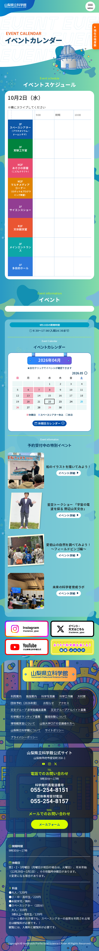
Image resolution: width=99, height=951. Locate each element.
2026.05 (77, 373)
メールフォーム (49, 824)
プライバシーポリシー (24, 737)
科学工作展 (66, 696)
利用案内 (16, 696)
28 (38, 407)
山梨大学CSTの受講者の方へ (57, 723)
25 (81, 401)
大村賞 (81, 696)
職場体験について (56, 716)
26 (17, 407)
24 (70, 401)
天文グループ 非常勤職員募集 (28, 710)
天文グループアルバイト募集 (68, 710)
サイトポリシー (54, 730)
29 (49, 407)
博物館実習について (23, 723)
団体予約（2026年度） (25, 703)
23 (60, 401)
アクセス (63, 703)
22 (49, 401)
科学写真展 (48, 696)
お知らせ (48, 703)
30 (60, 407)
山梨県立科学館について (26, 730)
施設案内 (31, 696)
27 (28, 407)
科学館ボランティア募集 (25, 716)
